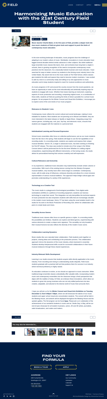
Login (70, 5)
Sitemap (88, 394)
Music (45, 39)
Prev (13, 333)
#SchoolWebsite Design (81, 396)
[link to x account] (7, 396)
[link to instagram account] (13, 396)
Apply (89, 5)
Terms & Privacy (98, 394)
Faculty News (37, 39)
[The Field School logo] (10, 5)
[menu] (100, 5)
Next (93, 333)
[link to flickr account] (10, 396)
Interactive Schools (97, 396)
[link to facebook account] (4, 396)
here (66, 301)
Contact (80, 5)
